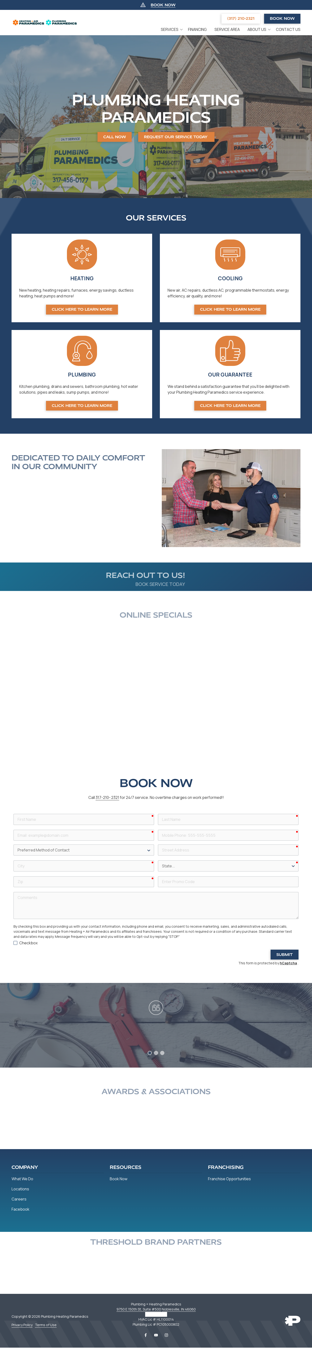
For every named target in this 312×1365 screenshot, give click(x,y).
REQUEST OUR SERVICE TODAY (176, 137)
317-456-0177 (156, 1314)
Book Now (282, 18)
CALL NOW (114, 137)
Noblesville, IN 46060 (179, 1309)
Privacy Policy (22, 1325)
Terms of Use (46, 1325)
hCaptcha (288, 963)
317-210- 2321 (107, 797)
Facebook (145, 1335)
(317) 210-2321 (240, 18)
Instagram (166, 1335)
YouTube (156, 1335)
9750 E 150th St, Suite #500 (139, 1309)
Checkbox (28, 943)
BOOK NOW (163, 5)
